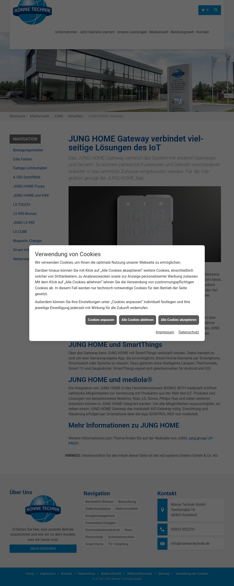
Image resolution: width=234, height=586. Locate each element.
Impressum (165, 324)
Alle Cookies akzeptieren (179, 311)
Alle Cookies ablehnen (138, 311)
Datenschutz (189, 324)
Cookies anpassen (101, 311)
